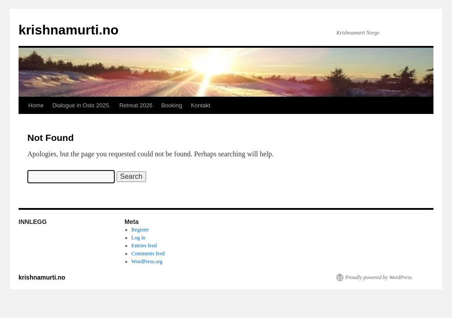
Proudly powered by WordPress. (379, 277)
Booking (171, 105)
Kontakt (200, 105)
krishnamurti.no (69, 30)
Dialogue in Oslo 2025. (82, 105)
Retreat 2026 (135, 105)
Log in (139, 238)
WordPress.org (147, 261)
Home (36, 105)
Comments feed (148, 253)
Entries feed (144, 245)
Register (140, 230)
